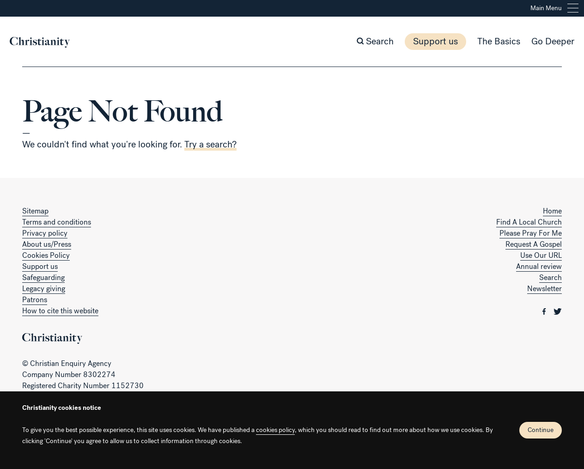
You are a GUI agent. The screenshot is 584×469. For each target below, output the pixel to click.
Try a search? (210, 144)
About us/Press (46, 244)
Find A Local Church (529, 222)
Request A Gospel (533, 244)
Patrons (34, 300)
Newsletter (544, 288)
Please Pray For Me (530, 233)
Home (552, 211)
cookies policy (275, 430)
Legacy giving (43, 288)
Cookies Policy (46, 255)
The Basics (486, 41)
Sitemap (35, 211)
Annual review (539, 266)
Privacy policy (44, 233)
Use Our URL (541, 255)
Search (550, 277)
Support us (423, 41)
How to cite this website (60, 311)
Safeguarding (43, 277)
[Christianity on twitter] (558, 311)
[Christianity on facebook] (545, 311)
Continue (541, 430)
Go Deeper (540, 41)
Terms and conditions (56, 222)
